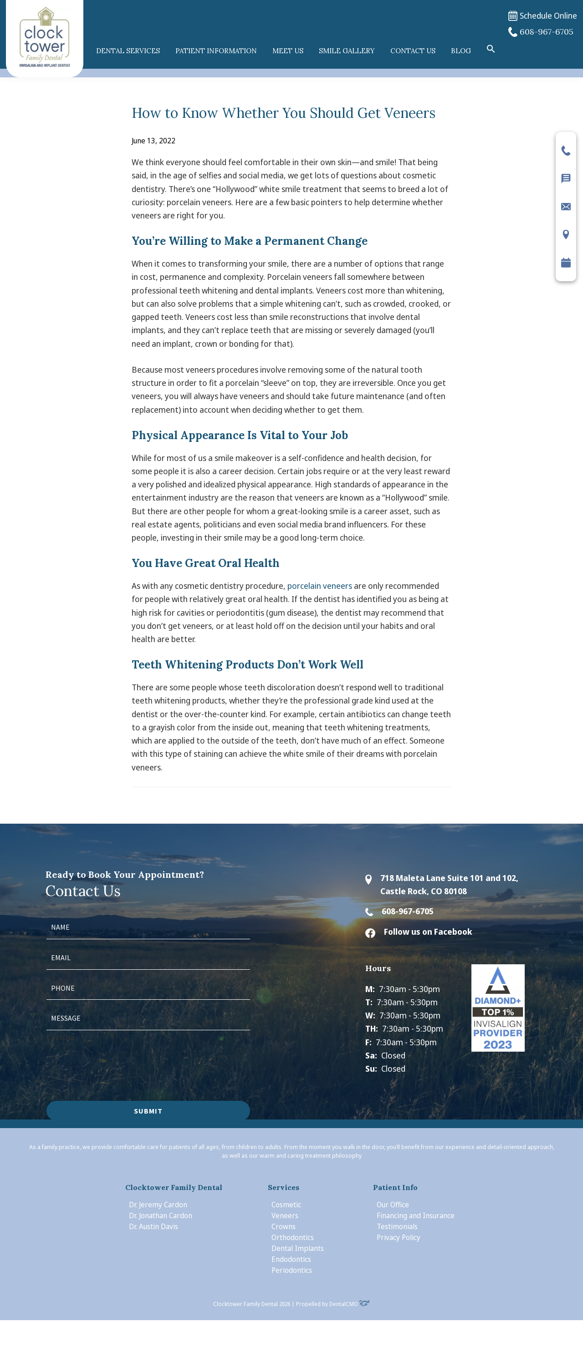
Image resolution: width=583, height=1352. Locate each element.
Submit (148, 1110)
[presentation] (115, 1061)
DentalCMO (349, 1304)
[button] (491, 49)
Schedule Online (542, 15)
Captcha (60, 1037)
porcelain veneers (319, 585)
